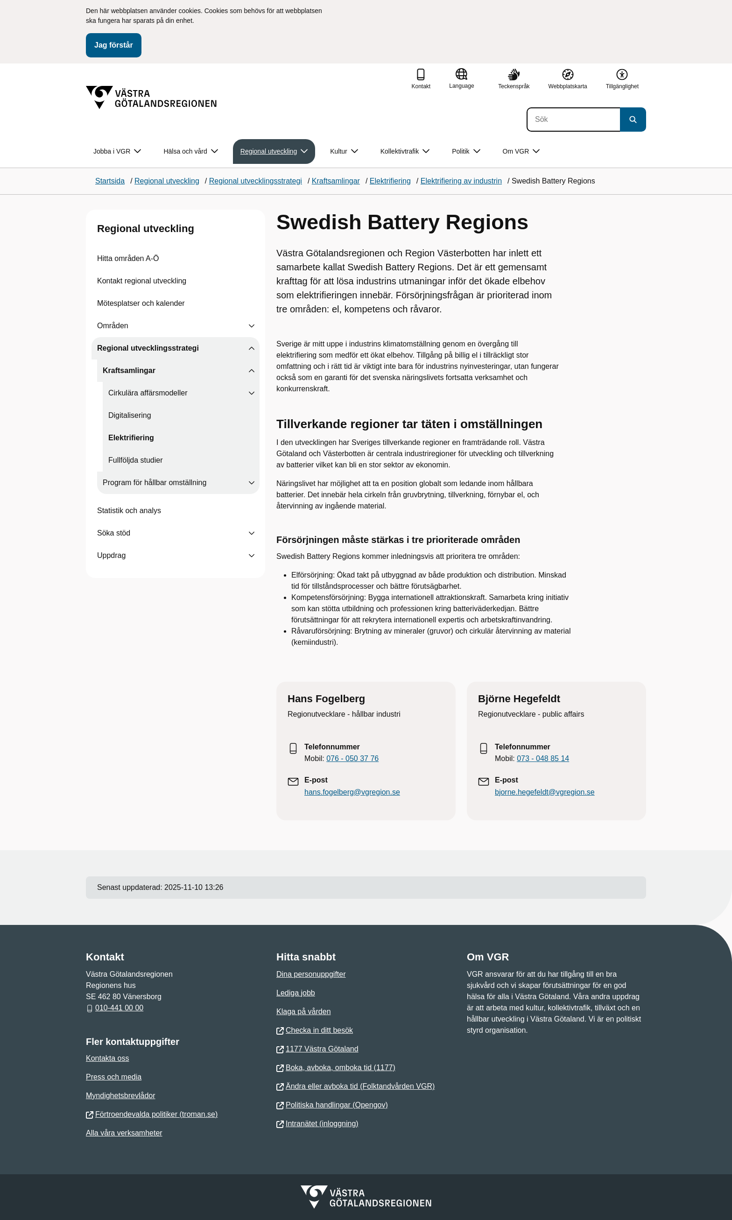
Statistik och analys (129, 511)
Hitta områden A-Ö (128, 258)
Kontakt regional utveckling (141, 281)
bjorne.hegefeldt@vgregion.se (545, 792)
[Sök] (573, 119)
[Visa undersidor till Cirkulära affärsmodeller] (252, 393)
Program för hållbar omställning (154, 483)
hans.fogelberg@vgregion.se (352, 792)
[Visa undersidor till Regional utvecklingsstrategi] (252, 348)
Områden (112, 326)
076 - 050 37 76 (352, 758)
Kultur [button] (344, 151)
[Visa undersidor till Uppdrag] (252, 556)
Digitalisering (129, 415)
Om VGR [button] (521, 151)
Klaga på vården (303, 1011)
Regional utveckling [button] (274, 151)
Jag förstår (113, 45)
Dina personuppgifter (311, 974)
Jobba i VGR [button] (117, 151)
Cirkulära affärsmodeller (148, 393)
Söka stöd (113, 533)
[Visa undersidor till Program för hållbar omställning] (252, 483)
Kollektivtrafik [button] (404, 151)
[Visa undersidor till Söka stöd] (252, 533)
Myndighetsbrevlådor (120, 1096)
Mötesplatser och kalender (141, 303)
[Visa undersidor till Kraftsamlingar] (252, 371)
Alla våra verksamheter (124, 1133)
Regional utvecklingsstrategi (148, 348)
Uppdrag (111, 555)
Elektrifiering (131, 438)
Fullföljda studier (135, 460)
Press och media (113, 1077)
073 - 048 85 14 (543, 758)
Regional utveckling (145, 228)
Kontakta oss (107, 1058)
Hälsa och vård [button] (190, 151)
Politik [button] (466, 151)
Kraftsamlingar (129, 370)
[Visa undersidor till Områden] (252, 326)
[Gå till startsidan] (151, 97)
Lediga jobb (295, 993)
